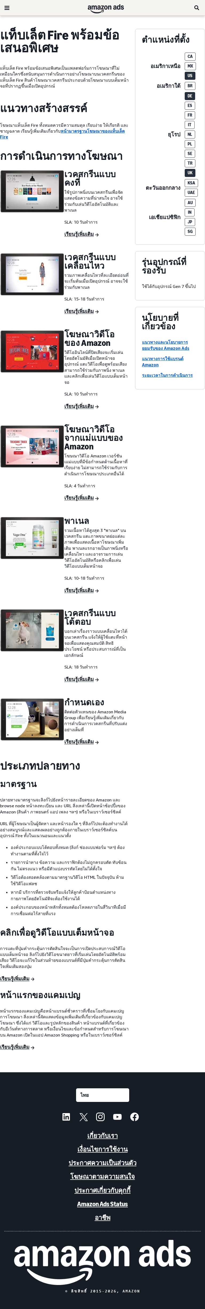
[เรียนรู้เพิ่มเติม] (81, 234)
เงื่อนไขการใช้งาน (102, 1149)
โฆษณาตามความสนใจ (102, 1176)
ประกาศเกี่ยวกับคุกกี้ (102, 1190)
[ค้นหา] (197, 7)
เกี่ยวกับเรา (102, 1136)
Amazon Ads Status (102, 1204)
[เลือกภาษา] (102, 1095)
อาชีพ (103, 1217)
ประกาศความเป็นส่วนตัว (102, 1163)
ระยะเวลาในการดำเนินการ (167, 375)
